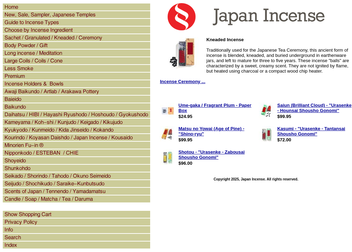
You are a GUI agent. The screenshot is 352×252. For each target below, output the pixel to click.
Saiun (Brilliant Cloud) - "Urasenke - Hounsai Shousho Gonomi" (314, 108)
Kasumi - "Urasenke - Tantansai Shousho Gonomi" (311, 131)
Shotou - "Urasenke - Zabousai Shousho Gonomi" (211, 154)
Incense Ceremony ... (182, 81)
